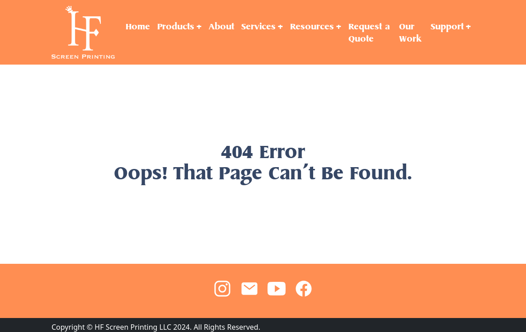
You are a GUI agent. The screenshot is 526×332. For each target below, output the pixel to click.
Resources (312, 26)
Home (138, 26)
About (221, 26)
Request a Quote (369, 32)
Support (447, 26)
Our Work (410, 32)
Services (258, 26)
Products (175, 26)
